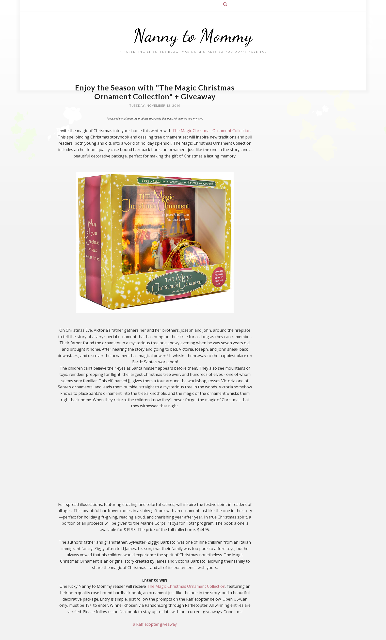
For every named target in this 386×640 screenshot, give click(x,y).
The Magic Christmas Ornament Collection (211, 130)
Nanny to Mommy (193, 36)
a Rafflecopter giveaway (155, 624)
